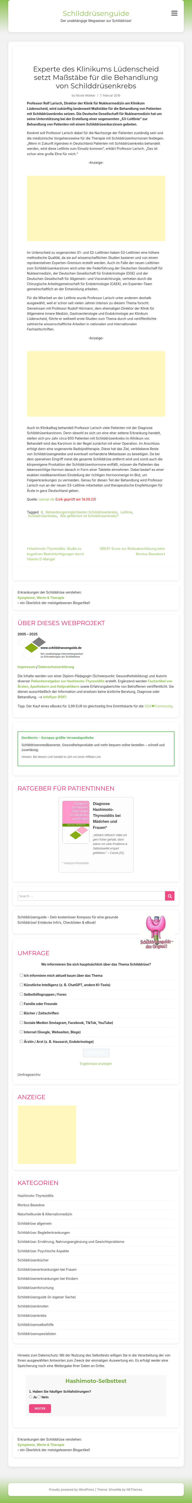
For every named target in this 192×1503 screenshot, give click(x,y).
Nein (42, 1397)
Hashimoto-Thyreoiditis (36, 1196)
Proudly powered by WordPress (71, 1489)
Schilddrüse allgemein (35, 1223)
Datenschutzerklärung (56, 667)
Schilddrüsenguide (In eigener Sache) (47, 1297)
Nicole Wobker (85, 95)
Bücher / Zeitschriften (41, 1013)
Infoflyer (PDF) (55, 697)
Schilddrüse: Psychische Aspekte (43, 1251)
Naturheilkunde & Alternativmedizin (45, 1214)
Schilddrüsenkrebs (42, 516)
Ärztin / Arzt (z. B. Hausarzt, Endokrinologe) (59, 1042)
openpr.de (46, 499)
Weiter (40, 1408)
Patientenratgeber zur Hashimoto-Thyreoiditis (68, 681)
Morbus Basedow (31, 1205)
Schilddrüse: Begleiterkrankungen (44, 1233)
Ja (33, 1397)
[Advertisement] (96, 208)
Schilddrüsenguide (96, 13)
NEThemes (134, 1489)
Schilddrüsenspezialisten (37, 1334)
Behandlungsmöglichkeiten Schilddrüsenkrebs (82, 512)
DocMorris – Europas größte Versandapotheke (58, 738)
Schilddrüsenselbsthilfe (36, 1325)
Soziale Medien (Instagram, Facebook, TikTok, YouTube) (68, 1023)
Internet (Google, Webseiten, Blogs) (52, 1032)
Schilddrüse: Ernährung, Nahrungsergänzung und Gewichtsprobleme (71, 1242)
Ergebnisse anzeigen (96, 1064)
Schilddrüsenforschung (36, 1288)
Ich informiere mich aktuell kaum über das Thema (63, 975)
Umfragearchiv (29, 1075)
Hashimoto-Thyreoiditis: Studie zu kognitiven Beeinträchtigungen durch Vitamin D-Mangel (55, 554)
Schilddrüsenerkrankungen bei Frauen (47, 1269)
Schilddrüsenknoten (33, 1306)
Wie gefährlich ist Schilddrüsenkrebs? (89, 516)
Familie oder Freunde (40, 1004)
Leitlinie (126, 512)
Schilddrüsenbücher (33, 1260)
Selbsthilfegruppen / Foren (45, 994)
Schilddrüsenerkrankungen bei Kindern (48, 1279)
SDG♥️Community (158, 706)
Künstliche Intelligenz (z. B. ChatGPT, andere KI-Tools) (67, 985)
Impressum (26, 667)
